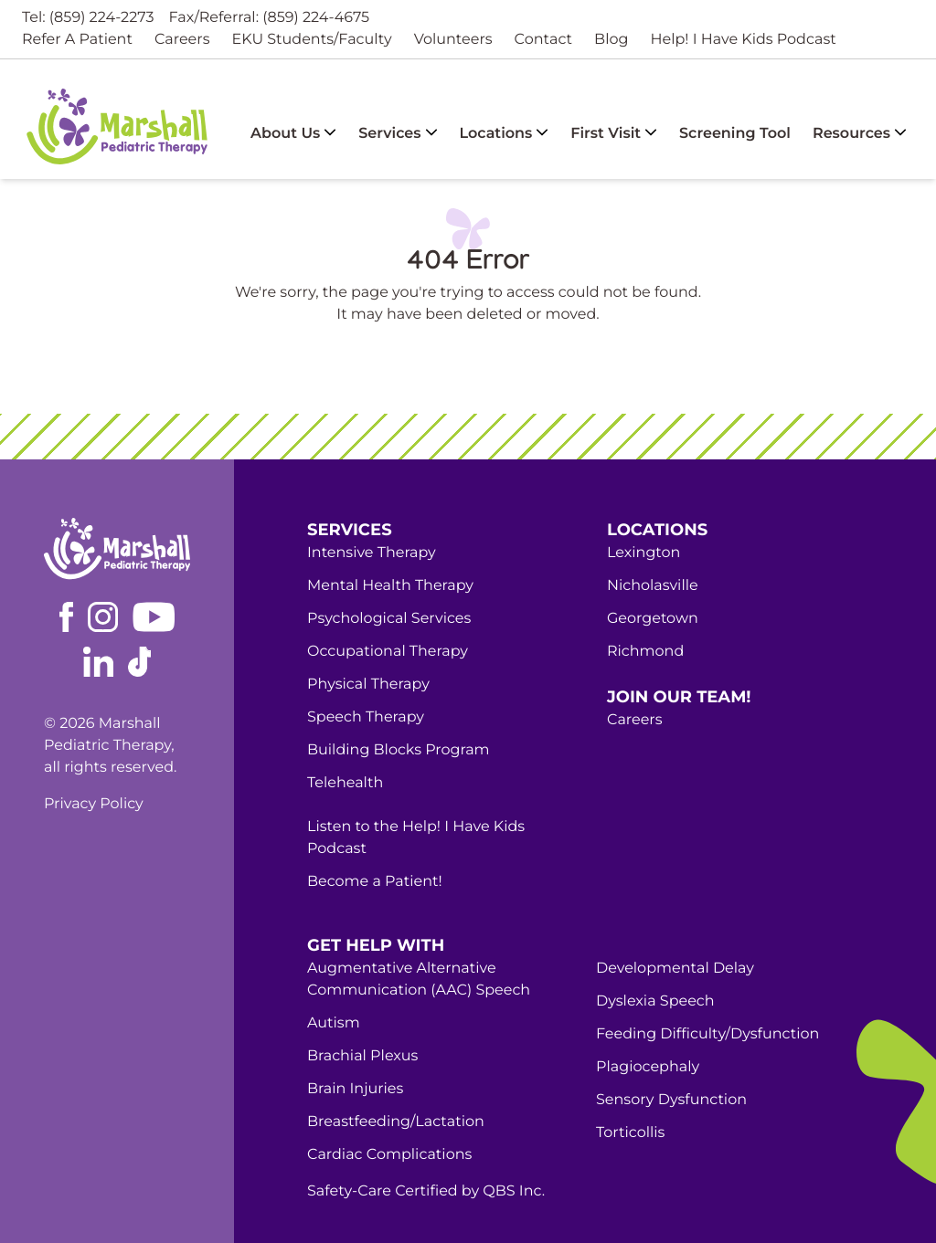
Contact (544, 39)
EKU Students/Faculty (311, 39)
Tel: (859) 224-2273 (88, 17)
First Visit (613, 133)
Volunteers (453, 39)
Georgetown (652, 618)
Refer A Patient (77, 39)
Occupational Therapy (387, 651)
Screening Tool (735, 133)
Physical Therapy (368, 684)
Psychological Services (389, 618)
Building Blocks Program (398, 750)
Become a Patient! (374, 881)
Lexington (643, 553)
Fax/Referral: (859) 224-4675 (269, 17)
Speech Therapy (365, 717)
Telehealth (345, 783)
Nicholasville (652, 586)
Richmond (645, 651)
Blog (611, 39)
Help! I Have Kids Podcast (742, 39)
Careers (182, 39)
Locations (504, 133)
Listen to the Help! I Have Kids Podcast (416, 838)
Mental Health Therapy (390, 586)
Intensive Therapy (371, 553)
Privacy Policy (94, 804)
